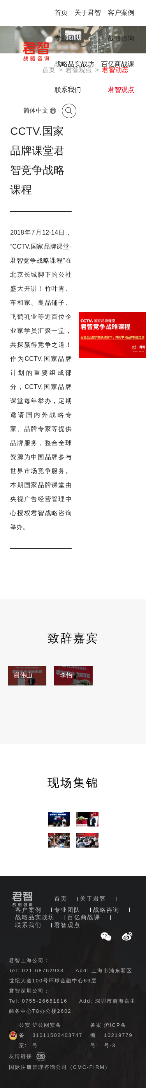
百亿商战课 (117, 64)
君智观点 (121, 90)
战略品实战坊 (74, 64)
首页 (61, 12)
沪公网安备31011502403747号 (57, 1035)
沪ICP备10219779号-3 (118, 1035)
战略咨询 (121, 38)
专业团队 (68, 38)
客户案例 (121, 12)
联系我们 (68, 90)
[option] (27, 675)
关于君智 (87, 12)
